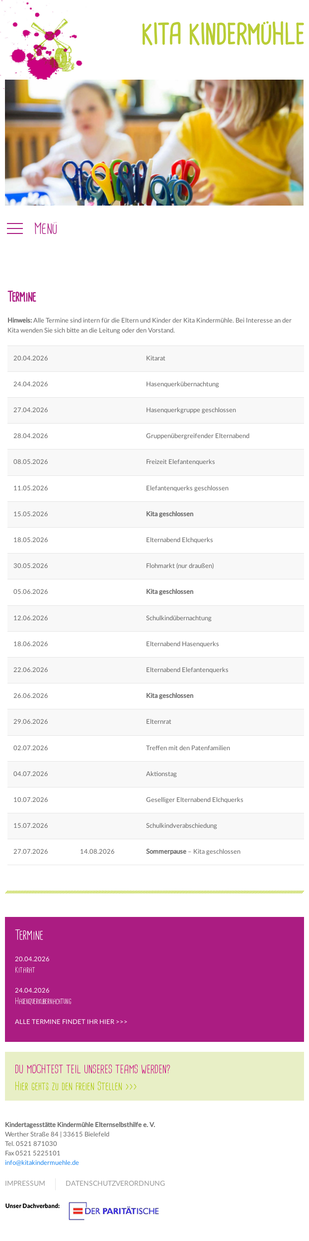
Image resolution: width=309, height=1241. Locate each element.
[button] (31, 229)
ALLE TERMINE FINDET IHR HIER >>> (71, 1022)
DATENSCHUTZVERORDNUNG (115, 1183)
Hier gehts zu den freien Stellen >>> (76, 1087)
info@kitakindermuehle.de (42, 1163)
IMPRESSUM (25, 1183)
